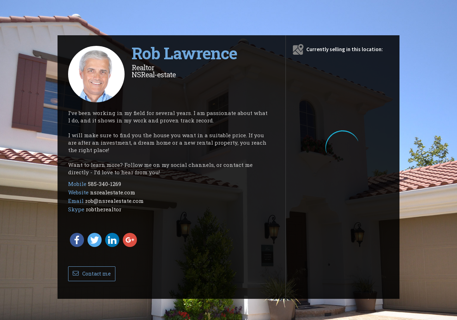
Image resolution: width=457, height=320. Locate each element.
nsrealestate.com (112, 192)
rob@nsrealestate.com (114, 201)
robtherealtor (103, 209)
